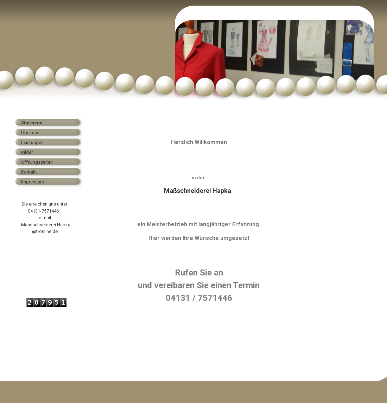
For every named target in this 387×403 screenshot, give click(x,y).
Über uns (30, 132)
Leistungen (32, 142)
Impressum (32, 181)
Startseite (32, 122)
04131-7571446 (43, 211)
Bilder (27, 152)
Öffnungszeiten (37, 162)
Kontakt (29, 172)
